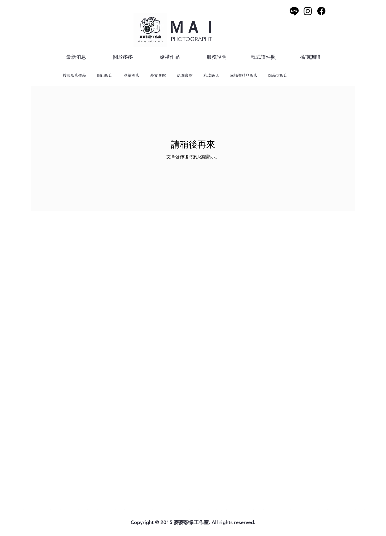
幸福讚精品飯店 (243, 75)
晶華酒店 (131, 75)
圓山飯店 (105, 75)
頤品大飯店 (278, 75)
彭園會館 (184, 75)
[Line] (294, 11)
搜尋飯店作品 (74, 75)
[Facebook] (321, 11)
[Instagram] (307, 11)
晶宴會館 (158, 75)
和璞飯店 (211, 75)
